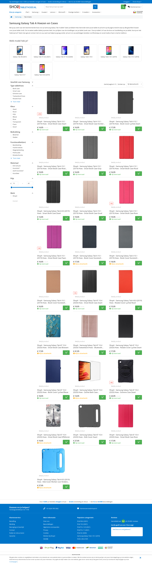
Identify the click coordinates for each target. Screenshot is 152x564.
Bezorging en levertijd (16, 527)
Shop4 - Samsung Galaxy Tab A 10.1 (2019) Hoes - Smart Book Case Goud (87, 212)
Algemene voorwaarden (51, 527)
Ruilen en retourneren (16, 533)
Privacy (45, 530)
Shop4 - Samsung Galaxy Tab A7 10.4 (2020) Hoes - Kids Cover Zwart (87, 436)
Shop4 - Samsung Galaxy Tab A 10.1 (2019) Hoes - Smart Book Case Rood (123, 167)
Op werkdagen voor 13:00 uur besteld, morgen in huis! (27, 2)
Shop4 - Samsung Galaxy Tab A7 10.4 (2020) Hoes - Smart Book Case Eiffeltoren (53, 436)
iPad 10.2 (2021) (82, 524)
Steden (14, 137)
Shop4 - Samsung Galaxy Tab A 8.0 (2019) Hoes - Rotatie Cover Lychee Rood (125, 301)
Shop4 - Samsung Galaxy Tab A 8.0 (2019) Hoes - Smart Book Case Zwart (53, 212)
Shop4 (14, 196)
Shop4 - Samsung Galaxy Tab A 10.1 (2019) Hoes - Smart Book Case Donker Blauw (88, 123)
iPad (27, 12)
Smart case (15, 91)
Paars (13, 124)
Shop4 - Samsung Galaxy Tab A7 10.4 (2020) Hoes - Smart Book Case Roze (123, 436)
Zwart (14, 109)
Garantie (12, 536)
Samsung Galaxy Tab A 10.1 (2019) (88, 536)
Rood (13, 112)
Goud (13, 127)
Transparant (16, 122)
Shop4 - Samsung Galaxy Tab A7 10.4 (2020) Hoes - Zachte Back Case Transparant (87, 392)
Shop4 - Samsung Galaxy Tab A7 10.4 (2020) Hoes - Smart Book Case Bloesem (52, 346)
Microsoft (62, 12)
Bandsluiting (16, 145)
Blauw (14, 117)
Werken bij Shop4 (49, 536)
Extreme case (16, 93)
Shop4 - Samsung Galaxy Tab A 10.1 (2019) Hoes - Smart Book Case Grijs (87, 167)
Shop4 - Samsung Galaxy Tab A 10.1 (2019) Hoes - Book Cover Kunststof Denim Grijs (123, 258)
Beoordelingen (48, 524)
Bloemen (15, 135)
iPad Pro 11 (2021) (83, 530)
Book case (15, 88)
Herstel (15, 201)
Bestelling (12, 521)
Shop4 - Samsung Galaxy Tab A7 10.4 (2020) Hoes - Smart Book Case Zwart (87, 301)
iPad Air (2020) (82, 533)
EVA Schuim (16, 166)
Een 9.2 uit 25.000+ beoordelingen (80, 2)
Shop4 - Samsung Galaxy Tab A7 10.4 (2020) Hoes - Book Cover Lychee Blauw (52, 391)
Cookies (46, 533)
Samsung (35, 12)
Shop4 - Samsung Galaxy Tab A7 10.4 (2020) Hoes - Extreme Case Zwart (123, 391)
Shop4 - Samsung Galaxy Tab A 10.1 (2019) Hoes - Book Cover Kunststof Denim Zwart (87, 258)
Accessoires (96, 12)
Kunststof (15, 168)
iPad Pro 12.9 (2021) (83, 527)
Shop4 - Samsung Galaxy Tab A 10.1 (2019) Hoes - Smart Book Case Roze (123, 212)
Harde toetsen (16, 147)
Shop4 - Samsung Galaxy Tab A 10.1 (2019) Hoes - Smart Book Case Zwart (51, 122)
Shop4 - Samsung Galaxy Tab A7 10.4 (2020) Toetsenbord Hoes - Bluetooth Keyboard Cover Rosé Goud (87, 347)
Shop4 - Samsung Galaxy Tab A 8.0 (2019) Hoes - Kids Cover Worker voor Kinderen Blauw (53, 481)
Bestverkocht (134, 84)
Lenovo (52, 12)
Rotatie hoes (16, 99)
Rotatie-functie (17, 155)
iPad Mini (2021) (82, 521)
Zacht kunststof (17, 171)
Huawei (44, 12)
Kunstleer (15, 173)
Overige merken (73, 12)
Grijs (13, 114)
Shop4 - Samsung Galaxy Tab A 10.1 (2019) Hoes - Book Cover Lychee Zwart (124, 122)
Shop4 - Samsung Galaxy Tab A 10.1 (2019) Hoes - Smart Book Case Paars (51, 257)
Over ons (46, 521)
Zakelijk (45, 539)
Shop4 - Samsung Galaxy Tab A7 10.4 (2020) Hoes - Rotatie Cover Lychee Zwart (125, 346)
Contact (12, 530)
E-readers (85, 12)
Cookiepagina (13, 562)
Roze (13, 119)
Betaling (12, 524)
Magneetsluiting (17, 150)
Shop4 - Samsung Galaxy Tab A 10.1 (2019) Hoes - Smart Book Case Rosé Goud (51, 168)
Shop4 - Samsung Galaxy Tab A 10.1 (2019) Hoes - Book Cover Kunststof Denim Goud (51, 302)
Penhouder (15, 152)
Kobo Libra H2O (82, 539)
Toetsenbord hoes (18, 96)
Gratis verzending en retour (57, 2)
